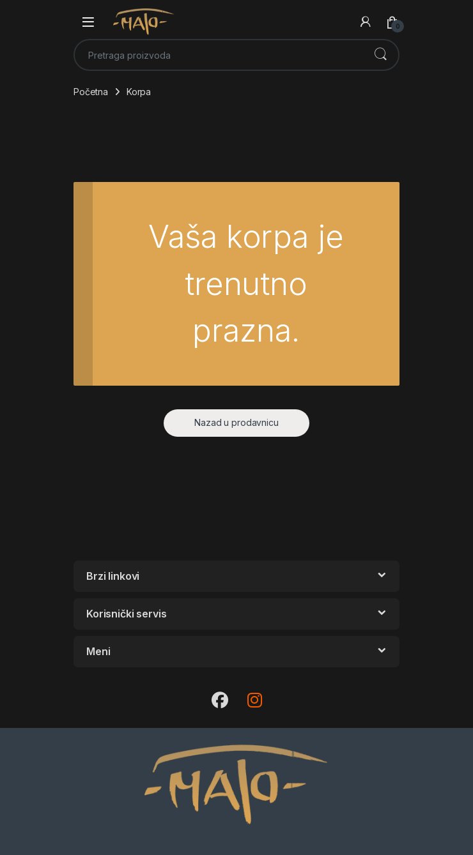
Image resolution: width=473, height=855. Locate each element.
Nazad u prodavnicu (236, 422)
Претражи (380, 55)
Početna (91, 91)
